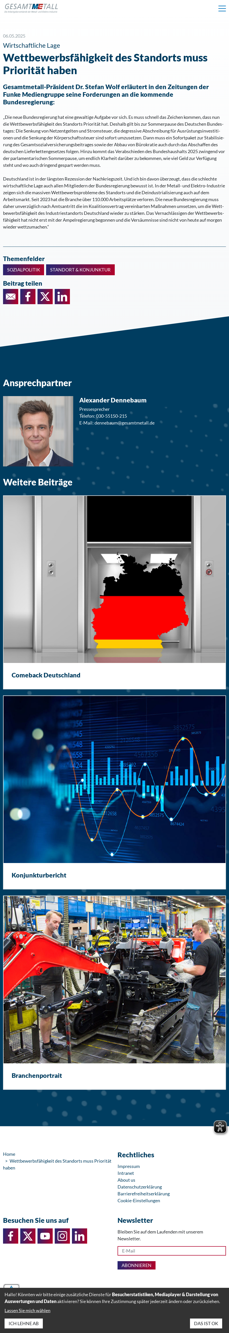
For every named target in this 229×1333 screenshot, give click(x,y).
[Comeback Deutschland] (114, 592)
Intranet (126, 1173)
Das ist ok (206, 1323)
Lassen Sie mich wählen (27, 1310)
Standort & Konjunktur (80, 269)
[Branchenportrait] (114, 992)
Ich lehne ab (24, 1323)
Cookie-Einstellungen (139, 1200)
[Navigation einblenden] (222, 8)
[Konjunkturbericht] (114, 792)
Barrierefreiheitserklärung (144, 1193)
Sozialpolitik (23, 269)
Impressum (129, 1166)
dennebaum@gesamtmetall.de (124, 423)
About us (126, 1180)
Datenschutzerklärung (140, 1187)
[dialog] (114, 1310)
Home (9, 1154)
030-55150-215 (111, 416)
